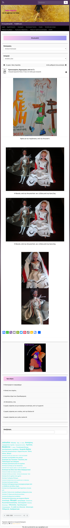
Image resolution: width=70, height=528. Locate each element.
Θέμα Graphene (16, 523)
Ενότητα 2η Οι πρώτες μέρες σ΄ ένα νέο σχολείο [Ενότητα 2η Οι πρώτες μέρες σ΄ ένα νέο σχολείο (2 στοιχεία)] (14, 467)
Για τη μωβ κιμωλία (7, 23)
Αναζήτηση (7, 429)
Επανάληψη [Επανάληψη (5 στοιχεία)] (5, 500)
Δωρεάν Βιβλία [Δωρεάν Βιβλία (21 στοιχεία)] (25, 449)
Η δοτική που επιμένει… (10, 390)
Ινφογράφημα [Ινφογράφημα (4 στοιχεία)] (21, 500)
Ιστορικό (6, 56)
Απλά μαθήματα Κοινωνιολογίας (55, 65)
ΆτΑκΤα (50, 29)
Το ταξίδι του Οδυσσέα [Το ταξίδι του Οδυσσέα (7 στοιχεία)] (18, 507)
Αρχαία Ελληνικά (11, 27)
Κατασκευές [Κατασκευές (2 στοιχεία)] (29, 500)
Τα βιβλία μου (18, 23)
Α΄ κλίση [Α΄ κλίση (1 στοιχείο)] (22, 442)
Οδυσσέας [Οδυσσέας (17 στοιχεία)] (12, 505)
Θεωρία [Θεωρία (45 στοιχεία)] (13, 500)
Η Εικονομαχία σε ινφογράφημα (13, 385)
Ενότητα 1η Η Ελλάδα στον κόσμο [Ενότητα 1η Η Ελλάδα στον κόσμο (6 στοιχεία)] (12, 457)
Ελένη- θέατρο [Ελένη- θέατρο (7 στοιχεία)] (6, 453)
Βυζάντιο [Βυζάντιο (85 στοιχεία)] (6, 447)
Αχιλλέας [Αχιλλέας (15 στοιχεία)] (29, 445)
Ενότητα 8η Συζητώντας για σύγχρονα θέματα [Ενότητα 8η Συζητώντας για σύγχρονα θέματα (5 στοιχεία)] (15, 498)
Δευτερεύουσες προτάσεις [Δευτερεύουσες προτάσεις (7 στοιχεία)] (10, 449)
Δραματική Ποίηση (18, 71)
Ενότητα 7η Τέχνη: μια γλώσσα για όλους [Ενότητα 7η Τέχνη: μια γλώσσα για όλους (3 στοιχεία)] (13, 494)
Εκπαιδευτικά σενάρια (50, 27)
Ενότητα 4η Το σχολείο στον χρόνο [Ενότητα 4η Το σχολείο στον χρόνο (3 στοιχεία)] (11, 476)
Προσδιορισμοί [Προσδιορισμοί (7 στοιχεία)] (22, 505)
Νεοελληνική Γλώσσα (31, 27)
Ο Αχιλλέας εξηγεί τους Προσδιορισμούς (15, 396)
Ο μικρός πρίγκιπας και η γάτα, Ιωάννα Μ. (15, 417)
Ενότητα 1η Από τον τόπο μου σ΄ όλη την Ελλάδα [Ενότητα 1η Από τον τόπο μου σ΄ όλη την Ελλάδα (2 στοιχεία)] (14, 455)
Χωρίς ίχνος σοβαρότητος (21, 29)
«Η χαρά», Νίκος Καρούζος (13, 65)
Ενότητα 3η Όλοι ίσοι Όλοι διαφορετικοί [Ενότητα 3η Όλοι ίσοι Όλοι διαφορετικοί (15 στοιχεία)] (16, 470)
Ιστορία (41, 27)
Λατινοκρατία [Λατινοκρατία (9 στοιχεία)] (22, 502)
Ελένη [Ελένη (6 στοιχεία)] (30, 451)
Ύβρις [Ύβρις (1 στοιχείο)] (18, 442)
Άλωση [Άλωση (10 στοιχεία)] (13, 442)
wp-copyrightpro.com (42, 527)
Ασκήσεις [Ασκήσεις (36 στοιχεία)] (29, 442)
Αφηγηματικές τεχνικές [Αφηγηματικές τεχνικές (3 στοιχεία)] (8, 445)
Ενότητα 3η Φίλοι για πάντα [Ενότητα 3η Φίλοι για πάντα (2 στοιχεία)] (9, 474)
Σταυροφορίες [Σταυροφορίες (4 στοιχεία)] (6, 507)
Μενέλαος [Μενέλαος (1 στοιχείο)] (29, 502)
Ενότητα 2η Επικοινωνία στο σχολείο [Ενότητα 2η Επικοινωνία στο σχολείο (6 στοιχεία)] (13, 463)
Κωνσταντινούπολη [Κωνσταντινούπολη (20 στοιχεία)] (9, 503)
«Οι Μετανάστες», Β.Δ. (10, 402)
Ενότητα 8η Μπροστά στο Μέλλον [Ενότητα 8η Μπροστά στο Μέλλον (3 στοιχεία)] (11, 496)
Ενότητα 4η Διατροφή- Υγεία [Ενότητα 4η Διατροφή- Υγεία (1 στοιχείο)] (23, 473)
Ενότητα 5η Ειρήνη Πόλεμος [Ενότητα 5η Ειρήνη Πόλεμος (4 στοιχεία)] (10, 478)
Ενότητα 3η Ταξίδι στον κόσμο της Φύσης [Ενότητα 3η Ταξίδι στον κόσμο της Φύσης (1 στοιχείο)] (11, 471)
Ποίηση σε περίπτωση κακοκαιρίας (38, 29)
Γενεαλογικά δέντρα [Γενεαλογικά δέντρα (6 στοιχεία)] (22, 447)
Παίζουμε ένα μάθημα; (7, 29)
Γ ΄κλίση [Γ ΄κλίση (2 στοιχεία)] (13, 447)
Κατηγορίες (7, 46)
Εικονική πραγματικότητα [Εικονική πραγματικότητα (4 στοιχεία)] (9, 451)
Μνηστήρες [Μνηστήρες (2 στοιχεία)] (5, 505)
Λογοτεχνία (21, 27)
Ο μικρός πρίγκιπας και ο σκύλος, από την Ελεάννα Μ (19, 411)
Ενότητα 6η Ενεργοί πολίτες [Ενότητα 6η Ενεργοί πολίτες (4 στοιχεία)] (10, 482)
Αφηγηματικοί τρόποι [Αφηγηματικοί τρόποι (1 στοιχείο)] (20, 444)
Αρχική (3, 27)
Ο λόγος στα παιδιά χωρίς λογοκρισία (32, 71)
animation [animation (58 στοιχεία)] (6, 442)
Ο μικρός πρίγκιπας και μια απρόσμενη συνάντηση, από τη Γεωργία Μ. (23, 405)
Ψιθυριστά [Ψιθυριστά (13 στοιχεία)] (5, 509)
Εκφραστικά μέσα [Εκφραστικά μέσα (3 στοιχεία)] (22, 451)
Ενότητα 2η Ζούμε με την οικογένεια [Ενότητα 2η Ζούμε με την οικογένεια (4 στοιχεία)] (12, 465)
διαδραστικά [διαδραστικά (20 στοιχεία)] (14, 509)
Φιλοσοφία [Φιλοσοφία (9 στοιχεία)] (29, 507)
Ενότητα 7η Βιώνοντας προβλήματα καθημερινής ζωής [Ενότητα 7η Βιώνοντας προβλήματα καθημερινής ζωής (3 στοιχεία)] (17, 492)
